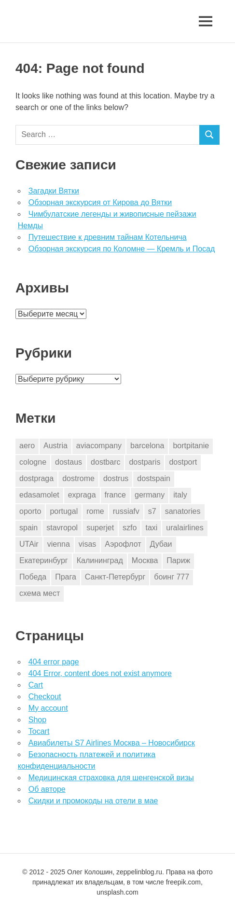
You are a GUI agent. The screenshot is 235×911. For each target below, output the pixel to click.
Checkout (44, 696)
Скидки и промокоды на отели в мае (93, 801)
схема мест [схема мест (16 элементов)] (39, 593)
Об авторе (47, 789)
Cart (35, 685)
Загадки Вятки (53, 191)
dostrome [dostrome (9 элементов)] (78, 478)
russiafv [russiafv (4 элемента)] (126, 511)
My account (48, 708)
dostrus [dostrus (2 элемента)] (115, 478)
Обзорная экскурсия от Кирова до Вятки (100, 202)
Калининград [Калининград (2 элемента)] (100, 560)
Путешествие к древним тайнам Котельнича (107, 237)
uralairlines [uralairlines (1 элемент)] (184, 528)
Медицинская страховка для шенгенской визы (111, 777)
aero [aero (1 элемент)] (27, 446)
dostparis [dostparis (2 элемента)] (144, 462)
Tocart (39, 731)
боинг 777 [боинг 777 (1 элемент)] (171, 577)
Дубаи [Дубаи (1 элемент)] (161, 544)
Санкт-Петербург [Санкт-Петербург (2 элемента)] (115, 577)
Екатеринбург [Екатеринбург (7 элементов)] (43, 560)
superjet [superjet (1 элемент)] (100, 528)
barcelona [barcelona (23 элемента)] (147, 446)
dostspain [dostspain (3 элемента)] (153, 478)
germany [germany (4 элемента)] (150, 495)
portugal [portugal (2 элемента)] (64, 511)
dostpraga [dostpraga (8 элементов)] (36, 478)
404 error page (53, 662)
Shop (37, 720)
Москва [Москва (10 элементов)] (145, 560)
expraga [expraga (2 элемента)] (82, 495)
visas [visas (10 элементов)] (87, 544)
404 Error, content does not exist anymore (100, 673)
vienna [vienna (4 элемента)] (58, 544)
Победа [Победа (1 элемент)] (32, 577)
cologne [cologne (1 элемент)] (32, 462)
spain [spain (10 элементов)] (28, 528)
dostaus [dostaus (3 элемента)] (68, 462)
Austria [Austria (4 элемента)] (55, 446)
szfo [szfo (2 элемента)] (130, 528)
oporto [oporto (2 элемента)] (30, 511)
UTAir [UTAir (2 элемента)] (29, 544)
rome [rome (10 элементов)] (95, 511)
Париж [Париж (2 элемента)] (178, 560)
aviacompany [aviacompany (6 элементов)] (99, 446)
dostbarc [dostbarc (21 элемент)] (105, 462)
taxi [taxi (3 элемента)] (151, 528)
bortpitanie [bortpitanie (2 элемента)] (191, 446)
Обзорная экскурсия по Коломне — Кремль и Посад (121, 249)
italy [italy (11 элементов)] (180, 495)
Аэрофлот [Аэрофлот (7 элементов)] (123, 544)
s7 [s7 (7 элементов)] (152, 511)
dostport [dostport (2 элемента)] (183, 462)
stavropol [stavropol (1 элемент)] (62, 528)
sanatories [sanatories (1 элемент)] (183, 511)
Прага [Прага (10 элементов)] (65, 577)
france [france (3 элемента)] (115, 495)
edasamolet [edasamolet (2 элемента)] (39, 495)
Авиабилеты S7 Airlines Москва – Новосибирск (111, 743)
